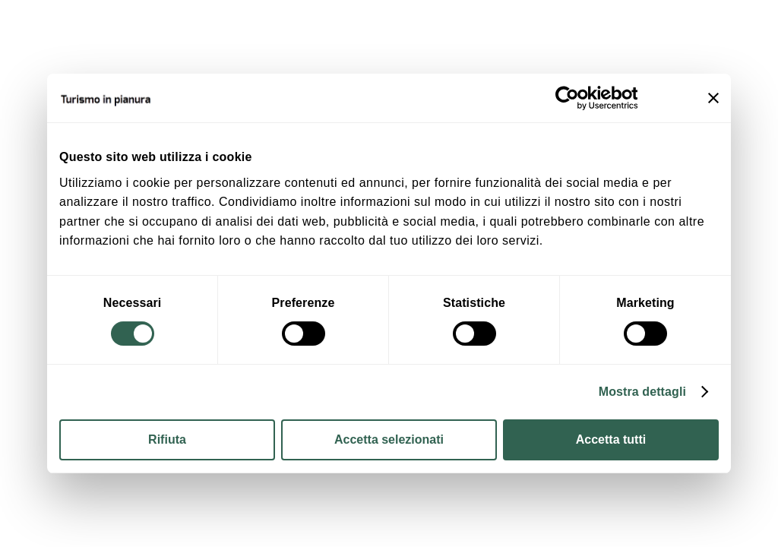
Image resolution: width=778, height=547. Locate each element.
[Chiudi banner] (713, 98)
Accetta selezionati (389, 439)
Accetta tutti (611, 439)
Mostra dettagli (642, 391)
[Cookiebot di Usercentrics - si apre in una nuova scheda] (570, 98)
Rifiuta (167, 439)
